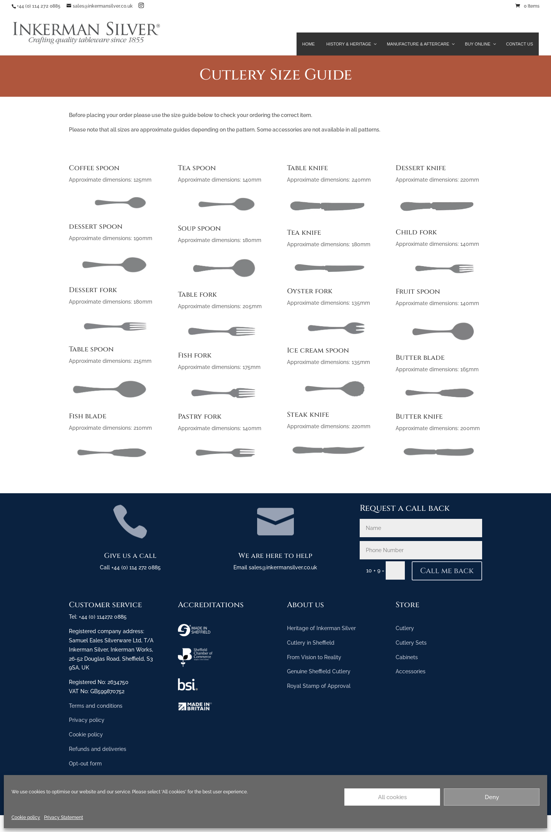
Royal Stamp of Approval (318, 686)
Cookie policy (25, 817)
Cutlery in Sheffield (310, 643)
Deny (492, 797)
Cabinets (407, 657)
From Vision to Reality (314, 657)
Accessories (410, 671)
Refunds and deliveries (97, 749)
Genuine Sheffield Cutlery (318, 671)
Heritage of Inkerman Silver (321, 628)
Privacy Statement (63, 817)
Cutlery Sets (411, 643)
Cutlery (405, 628)
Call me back (447, 571)
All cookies (392, 797)
